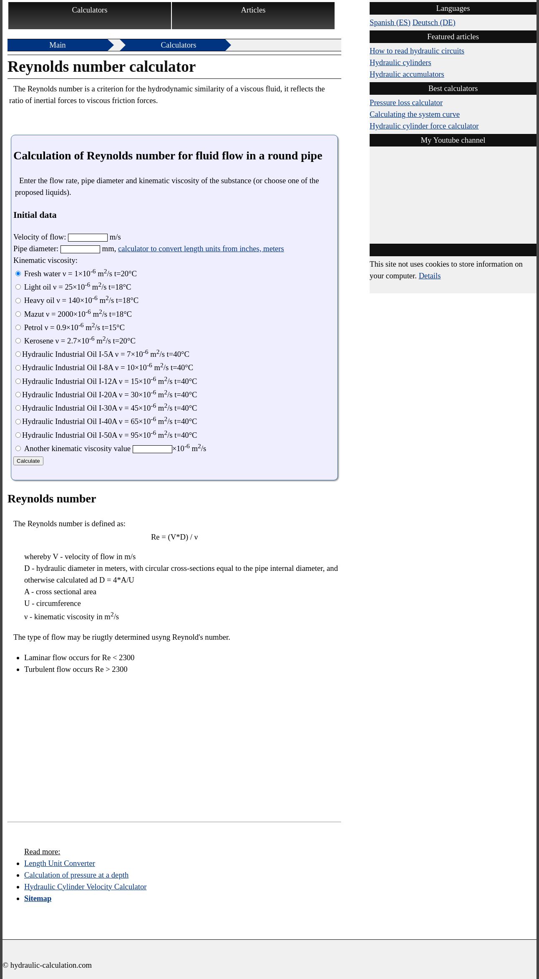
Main (57, 44)
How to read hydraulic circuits (417, 50)
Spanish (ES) (390, 22)
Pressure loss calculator (406, 102)
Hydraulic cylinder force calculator (424, 125)
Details (430, 275)
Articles (253, 9)
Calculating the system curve (415, 114)
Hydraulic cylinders (400, 62)
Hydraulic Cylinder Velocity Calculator (85, 886)
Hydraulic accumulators (407, 74)
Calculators (90, 9)
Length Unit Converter (59, 863)
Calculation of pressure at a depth (76, 875)
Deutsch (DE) (434, 22)
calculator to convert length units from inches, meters (201, 248)
